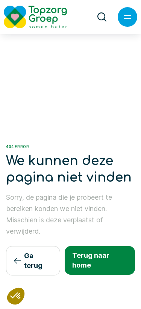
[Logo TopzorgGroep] (42, 17)
